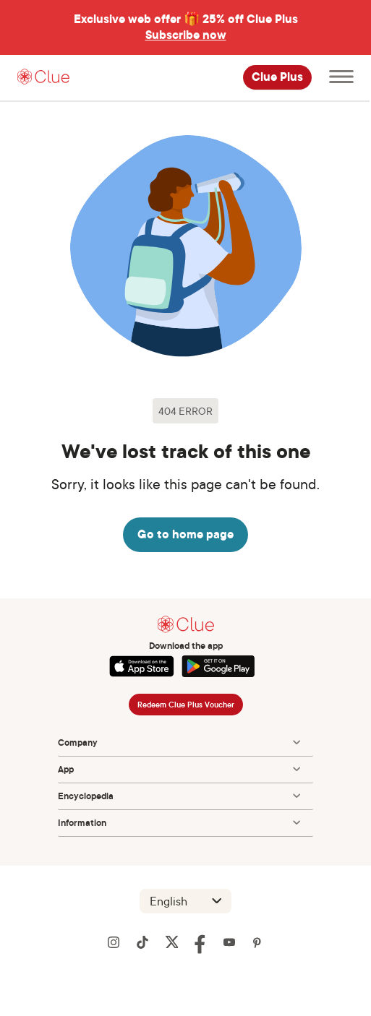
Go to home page (185, 534)
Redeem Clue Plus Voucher (185, 704)
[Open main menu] (341, 77)
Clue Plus (277, 77)
